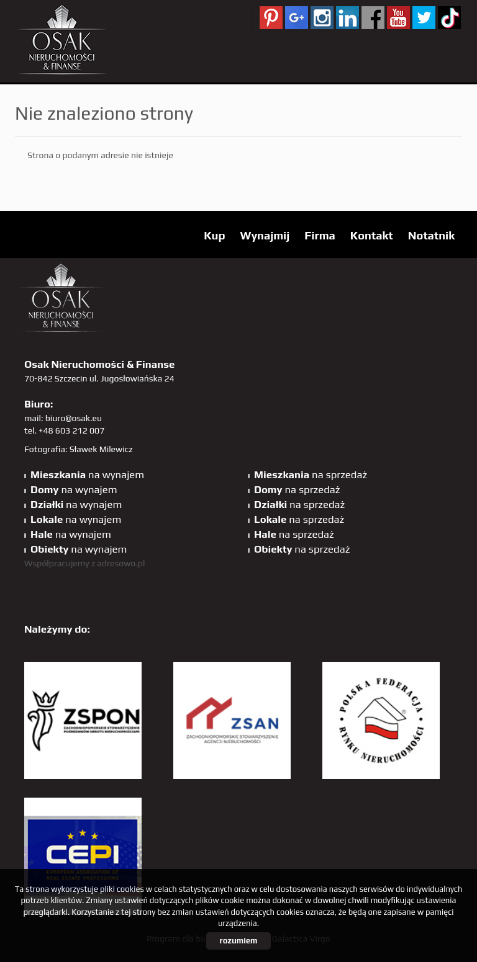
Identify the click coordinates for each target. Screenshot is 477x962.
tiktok (449, 17)
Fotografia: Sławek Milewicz (78, 449)
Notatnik (431, 235)
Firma (319, 235)
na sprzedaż (310, 474)
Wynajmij (264, 235)
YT (398, 17)
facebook (372, 17)
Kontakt (371, 235)
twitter (423, 17)
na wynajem (87, 474)
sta (322, 17)
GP (296, 17)
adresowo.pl (121, 563)
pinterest (271, 17)
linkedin (347, 17)
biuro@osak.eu (73, 418)
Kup (214, 235)
